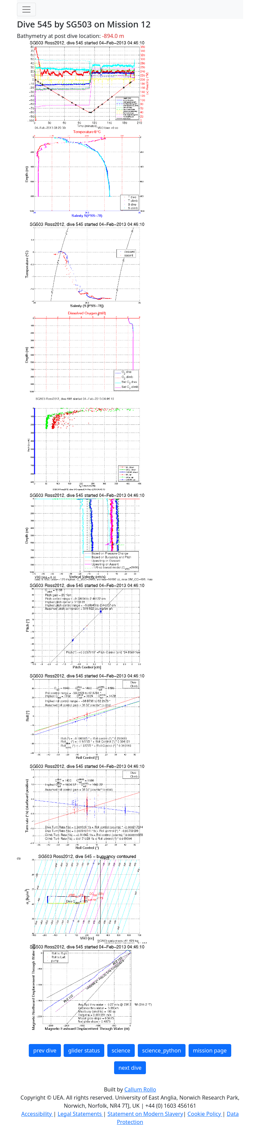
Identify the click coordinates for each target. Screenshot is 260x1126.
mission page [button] (210, 1050)
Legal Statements (80, 1114)
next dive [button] (130, 1067)
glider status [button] (84, 1050)
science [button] (121, 1050)
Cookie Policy (205, 1114)
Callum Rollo (140, 1089)
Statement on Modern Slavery (145, 1114)
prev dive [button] (44, 1050)
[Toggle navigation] (26, 9)
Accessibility (37, 1114)
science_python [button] (161, 1050)
